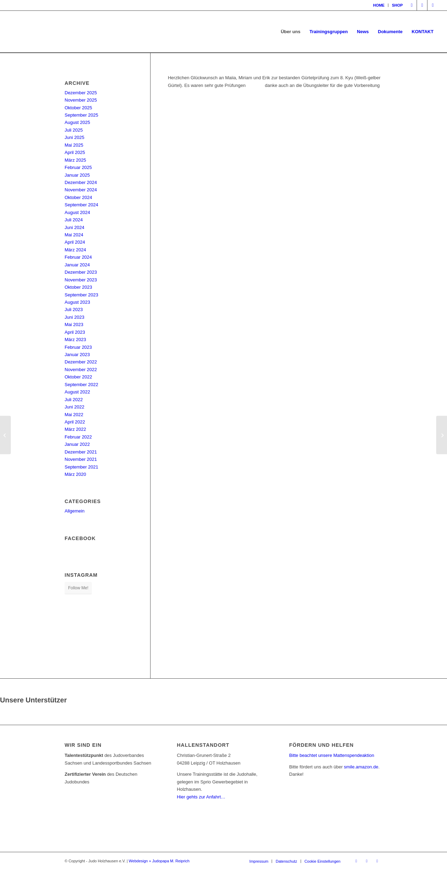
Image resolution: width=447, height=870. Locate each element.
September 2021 (81, 467)
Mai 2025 (74, 145)
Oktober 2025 (78, 107)
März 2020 (75, 474)
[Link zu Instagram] (422, 5)
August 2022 (77, 392)
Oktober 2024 (78, 197)
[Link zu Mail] (432, 5)
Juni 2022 (74, 407)
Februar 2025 (78, 167)
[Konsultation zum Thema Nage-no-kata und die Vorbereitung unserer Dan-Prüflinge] (5, 435)
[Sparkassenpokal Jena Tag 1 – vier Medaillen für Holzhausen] (441, 435)
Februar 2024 (78, 257)
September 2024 (81, 204)
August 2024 (77, 212)
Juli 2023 (74, 309)
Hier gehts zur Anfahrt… (201, 796)
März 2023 (75, 339)
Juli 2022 (74, 399)
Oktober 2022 (78, 376)
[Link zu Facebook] (411, 5)
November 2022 (81, 369)
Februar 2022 (78, 437)
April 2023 (75, 332)
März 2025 (75, 160)
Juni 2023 (74, 317)
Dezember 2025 (81, 92)
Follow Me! (78, 587)
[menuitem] (378, 5)
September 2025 (81, 115)
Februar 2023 (78, 347)
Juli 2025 (74, 130)
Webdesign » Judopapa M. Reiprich (159, 861)
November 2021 (81, 459)
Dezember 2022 (81, 361)
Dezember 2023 (81, 272)
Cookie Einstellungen (322, 861)
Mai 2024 (74, 234)
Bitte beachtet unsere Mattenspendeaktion (331, 755)
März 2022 (75, 429)
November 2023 (81, 279)
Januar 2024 (77, 264)
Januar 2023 (77, 354)
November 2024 (81, 189)
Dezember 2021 (81, 452)
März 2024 (75, 249)
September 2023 (81, 294)
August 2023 (77, 302)
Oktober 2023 (78, 287)
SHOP (397, 5)
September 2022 (81, 384)
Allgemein (75, 511)
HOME (378, 5)
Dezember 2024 (81, 182)
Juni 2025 (74, 137)
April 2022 (75, 422)
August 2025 (77, 122)
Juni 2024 (74, 227)
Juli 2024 (74, 219)
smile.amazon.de (361, 766)
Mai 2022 (74, 414)
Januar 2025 (77, 175)
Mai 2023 (74, 324)
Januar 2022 (77, 444)
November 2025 (81, 100)
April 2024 (75, 242)
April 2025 (75, 152)
